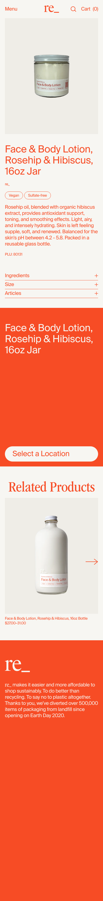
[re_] (51, 9)
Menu (11, 9)
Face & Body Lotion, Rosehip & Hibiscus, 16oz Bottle (46, 618)
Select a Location (40, 454)
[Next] (92, 561)
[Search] (73, 9)
